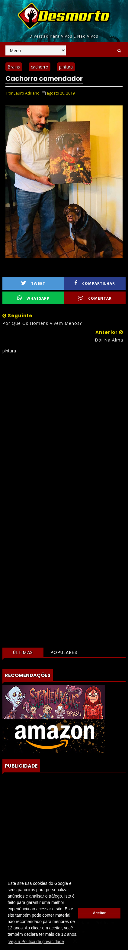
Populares (64, 652)
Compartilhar (94, 283)
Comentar (95, 298)
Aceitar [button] (99, 913)
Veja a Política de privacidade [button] (36, 941)
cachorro (39, 67)
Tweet (33, 283)
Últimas (23, 652)
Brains (14, 67)
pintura (66, 67)
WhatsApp (33, 298)
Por (23, 93)
